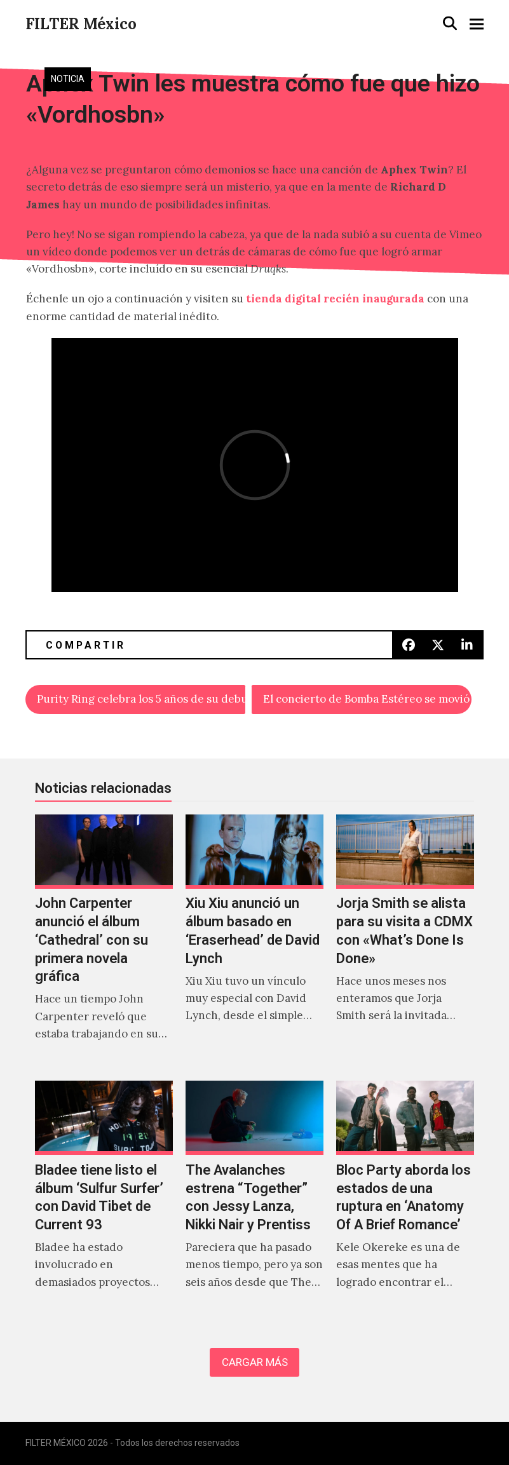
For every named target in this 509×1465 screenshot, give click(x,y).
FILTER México (81, 24)
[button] (450, 23)
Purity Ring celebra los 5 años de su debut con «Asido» (141, 699)
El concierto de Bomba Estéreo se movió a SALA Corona (367, 699)
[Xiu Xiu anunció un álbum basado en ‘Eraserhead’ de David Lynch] (254, 941)
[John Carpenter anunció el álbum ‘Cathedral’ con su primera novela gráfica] (104, 941)
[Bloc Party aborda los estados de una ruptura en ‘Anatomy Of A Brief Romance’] (405, 1198)
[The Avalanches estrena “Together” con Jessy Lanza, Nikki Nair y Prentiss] (254, 1198)
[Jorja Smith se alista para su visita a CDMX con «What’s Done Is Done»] (405, 941)
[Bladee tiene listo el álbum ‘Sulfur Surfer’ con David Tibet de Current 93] (104, 1198)
